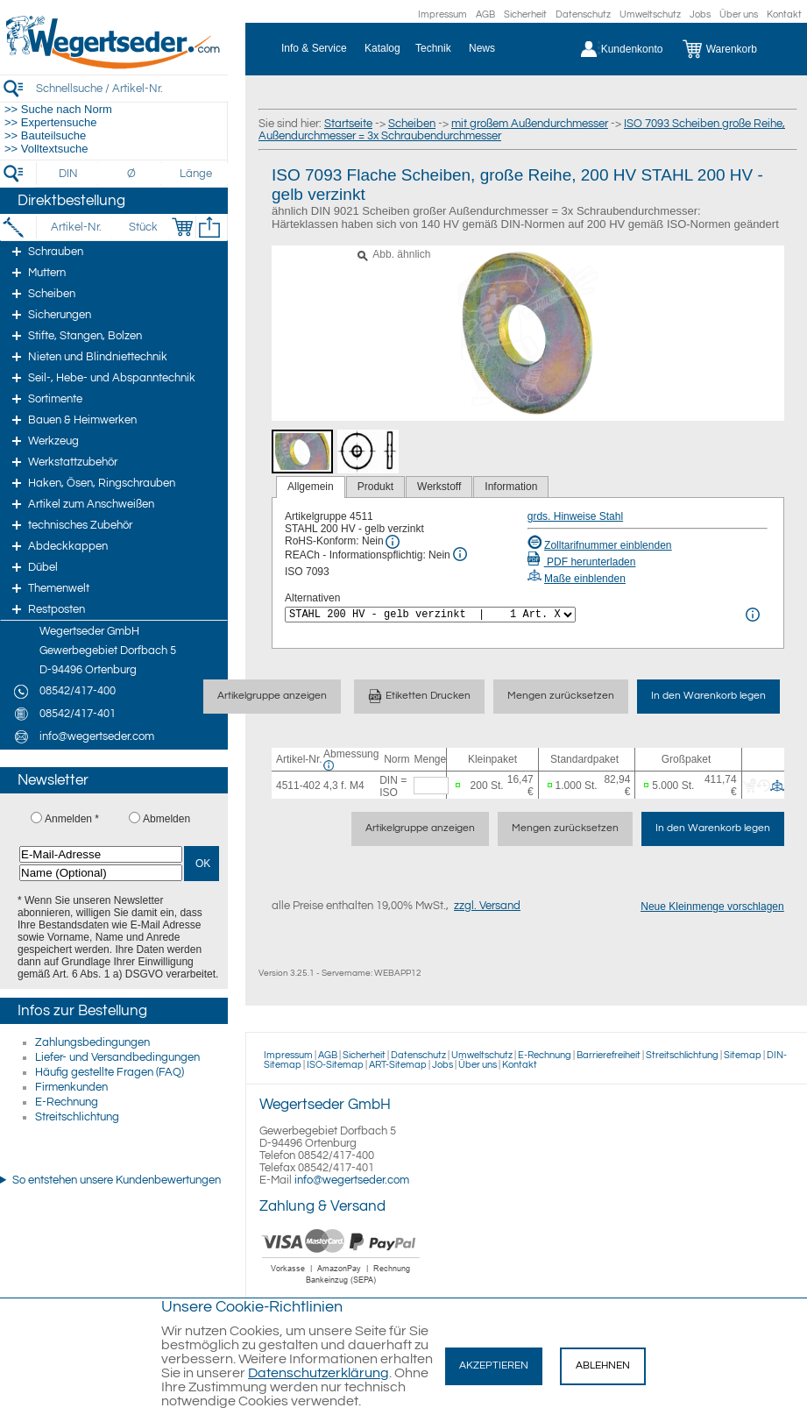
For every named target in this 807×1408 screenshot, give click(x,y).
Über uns (738, 14)
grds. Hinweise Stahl (575, 516)
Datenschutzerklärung (318, 1373)
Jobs (700, 14)
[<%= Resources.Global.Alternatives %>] (430, 614)
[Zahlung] (341, 1286)
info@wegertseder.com (351, 1180)
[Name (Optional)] (100, 872)
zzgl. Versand (487, 906)
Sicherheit (525, 14)
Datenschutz (583, 14)
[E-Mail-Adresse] (100, 854)
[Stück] (142, 227)
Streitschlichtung (77, 1117)
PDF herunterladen (581, 562)
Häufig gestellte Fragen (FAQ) (109, 1072)
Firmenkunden (71, 1087)
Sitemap (742, 1055)
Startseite (348, 123)
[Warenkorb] (733, 49)
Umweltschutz (650, 14)
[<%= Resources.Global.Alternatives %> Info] (753, 615)
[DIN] (69, 173)
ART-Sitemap (398, 1065)
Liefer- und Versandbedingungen (117, 1057)
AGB (485, 14)
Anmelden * (72, 819)
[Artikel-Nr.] (76, 227)
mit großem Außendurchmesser (529, 123)
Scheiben (411, 123)
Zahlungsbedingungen (92, 1042)
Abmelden (166, 819)
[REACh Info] (460, 554)
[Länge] (196, 173)
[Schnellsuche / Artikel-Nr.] (131, 88)
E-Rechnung (66, 1102)
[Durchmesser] (132, 173)
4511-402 (298, 785)
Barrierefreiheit (609, 1055)
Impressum (442, 14)
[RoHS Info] (393, 542)
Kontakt (784, 14)
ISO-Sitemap (335, 1065)
